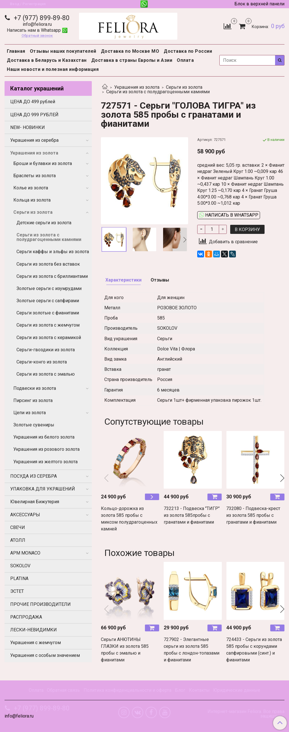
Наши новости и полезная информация (53, 69)
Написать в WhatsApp (228, 215)
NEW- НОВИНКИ (27, 127)
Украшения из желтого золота (45, 461)
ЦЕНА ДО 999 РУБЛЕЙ (34, 114)
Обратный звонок (37, 36)
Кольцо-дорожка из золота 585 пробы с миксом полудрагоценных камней (129, 519)
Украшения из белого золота (43, 437)
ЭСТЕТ (17, 591)
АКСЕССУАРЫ (25, 514)
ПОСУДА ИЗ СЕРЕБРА (33, 476)
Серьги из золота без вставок (48, 264)
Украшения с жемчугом (35, 642)
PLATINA (19, 578)
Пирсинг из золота (33, 400)
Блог (180, 690)
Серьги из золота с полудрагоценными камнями (158, 91)
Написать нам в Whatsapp (37, 30)
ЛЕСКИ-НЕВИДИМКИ (33, 629)
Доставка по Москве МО (130, 51)
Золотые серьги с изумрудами (49, 288)
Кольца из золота (32, 200)
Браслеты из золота (34, 175)
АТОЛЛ (17, 540)
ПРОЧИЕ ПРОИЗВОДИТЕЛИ (40, 604)
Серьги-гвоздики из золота (45, 349)
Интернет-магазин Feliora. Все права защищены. (245, 713)
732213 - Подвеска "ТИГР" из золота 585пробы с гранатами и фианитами (192, 515)
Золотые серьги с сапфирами (47, 300)
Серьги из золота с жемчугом (48, 325)
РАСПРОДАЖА (26, 617)
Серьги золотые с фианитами (47, 313)
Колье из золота (30, 188)
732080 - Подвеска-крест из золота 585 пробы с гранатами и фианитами (253, 515)
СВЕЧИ (17, 527)
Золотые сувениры (33, 425)
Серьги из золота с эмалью (45, 374)
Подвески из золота (34, 388)
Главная (16, 51)
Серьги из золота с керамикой (48, 337)
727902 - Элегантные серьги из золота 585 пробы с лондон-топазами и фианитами (191, 650)
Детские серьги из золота (43, 222)
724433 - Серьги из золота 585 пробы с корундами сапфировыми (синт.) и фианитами (254, 650)
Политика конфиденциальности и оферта (127, 690)
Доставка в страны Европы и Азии (131, 60)
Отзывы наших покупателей (63, 51)
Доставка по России (188, 51)
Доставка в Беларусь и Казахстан (47, 60)
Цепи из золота (29, 412)
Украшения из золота (136, 87)
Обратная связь (63, 690)
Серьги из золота (184, 87)
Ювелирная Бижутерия (34, 501)
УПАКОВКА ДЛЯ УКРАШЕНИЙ (42, 489)
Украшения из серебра (34, 140)
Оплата (185, 60)
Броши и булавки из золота (42, 163)
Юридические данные (236, 690)
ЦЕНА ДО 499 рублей (32, 101)
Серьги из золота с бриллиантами (52, 276)
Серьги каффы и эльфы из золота (52, 251)
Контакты (199, 690)
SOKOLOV (20, 565)
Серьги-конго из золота (41, 362)
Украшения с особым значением (45, 655)
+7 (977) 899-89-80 (41, 18)
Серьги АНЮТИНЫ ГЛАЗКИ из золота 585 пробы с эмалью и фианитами (125, 650)
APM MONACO (25, 553)
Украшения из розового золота (46, 449)
